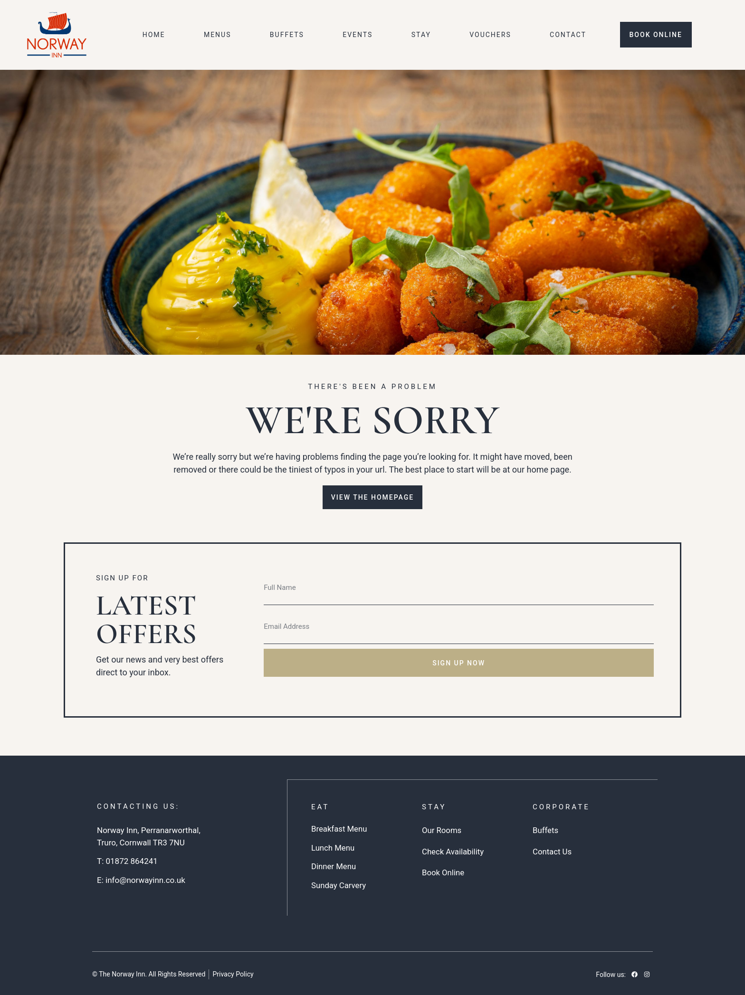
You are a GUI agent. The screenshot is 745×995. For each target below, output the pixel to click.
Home (154, 34)
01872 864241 (131, 861)
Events (357, 34)
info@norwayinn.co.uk (145, 880)
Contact (568, 34)
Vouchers (490, 34)
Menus (217, 34)
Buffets (287, 34)
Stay (421, 34)
